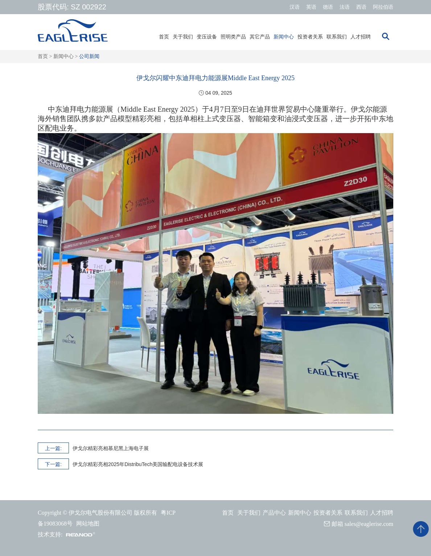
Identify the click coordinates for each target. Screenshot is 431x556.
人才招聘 (360, 37)
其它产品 (260, 37)
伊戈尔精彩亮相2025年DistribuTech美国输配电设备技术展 (138, 464)
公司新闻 (89, 56)
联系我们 (337, 37)
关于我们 (183, 37)
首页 (164, 37)
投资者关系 (310, 37)
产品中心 (274, 513)
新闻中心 (284, 37)
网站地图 (87, 523)
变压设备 (207, 37)
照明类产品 (233, 37)
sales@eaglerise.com (369, 524)
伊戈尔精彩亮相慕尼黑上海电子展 (111, 448)
